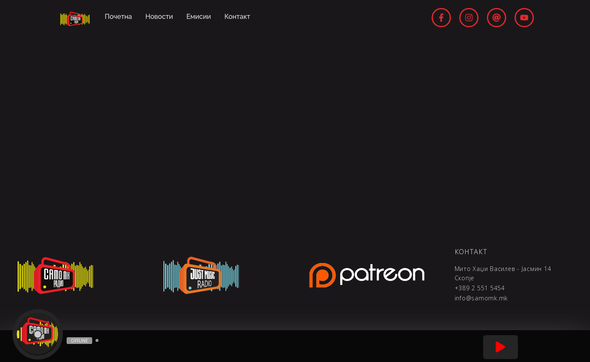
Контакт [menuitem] (238, 17)
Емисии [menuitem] (198, 17)
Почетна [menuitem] (118, 17)
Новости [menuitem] (159, 17)
